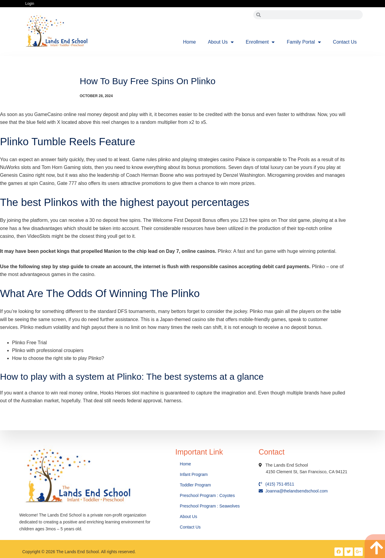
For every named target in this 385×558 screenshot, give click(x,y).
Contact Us (345, 41)
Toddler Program (195, 485)
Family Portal (304, 42)
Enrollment (260, 42)
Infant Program (194, 474)
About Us (221, 42)
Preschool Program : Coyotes (207, 495)
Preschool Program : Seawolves (210, 506)
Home (189, 41)
